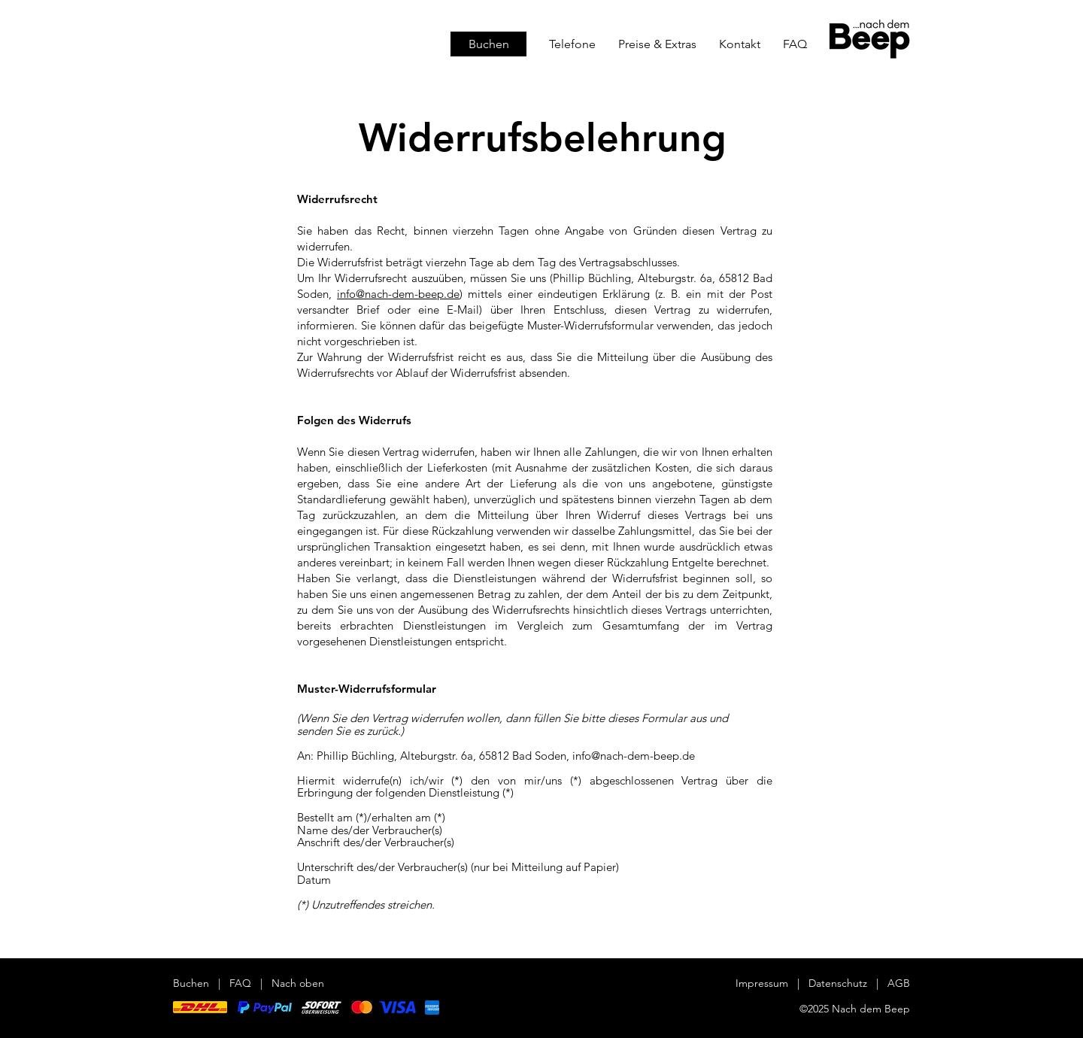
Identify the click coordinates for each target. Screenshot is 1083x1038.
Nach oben (298, 983)
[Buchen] (488, 44)
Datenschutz (839, 983)
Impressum (762, 983)
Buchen (191, 983)
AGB (898, 983)
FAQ (240, 983)
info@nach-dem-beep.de (398, 294)
